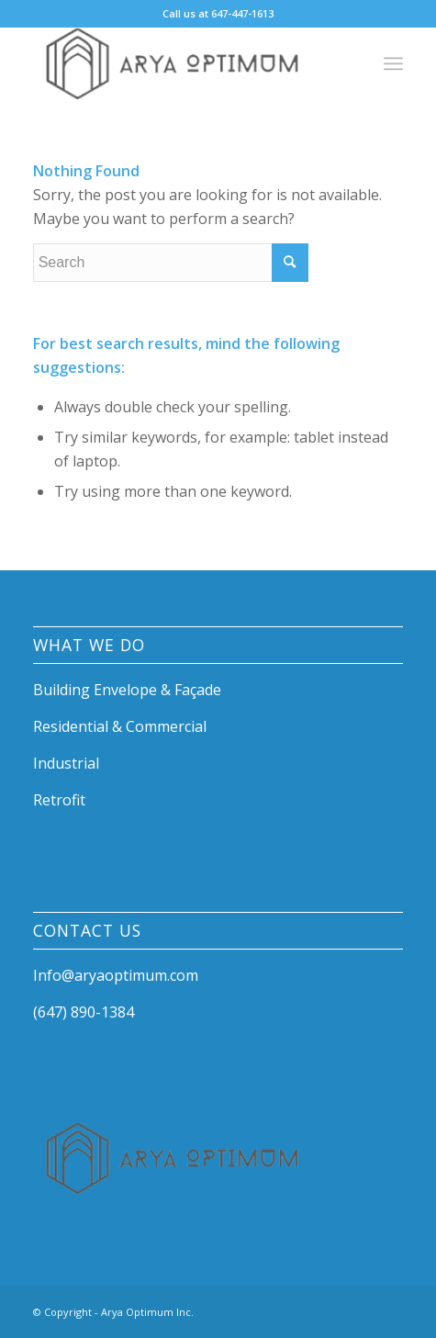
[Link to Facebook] (334, 1309)
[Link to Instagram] (361, 1309)
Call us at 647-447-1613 (218, 13)
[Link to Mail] (389, 1309)
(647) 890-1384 (83, 1012)
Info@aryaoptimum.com (115, 975)
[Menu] (393, 63)
